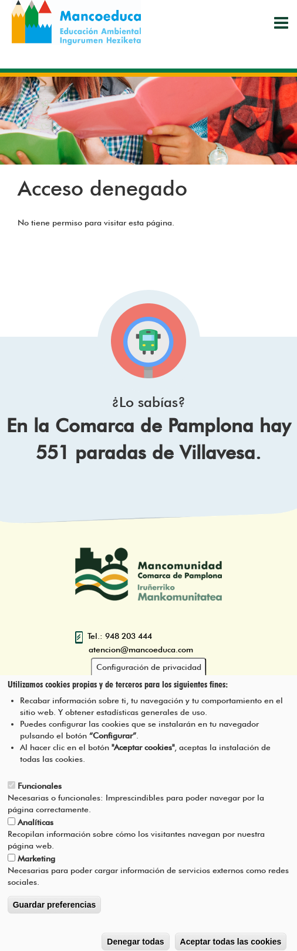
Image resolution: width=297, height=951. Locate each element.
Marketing (36, 874)
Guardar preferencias (54, 920)
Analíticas (35, 838)
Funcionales (40, 801)
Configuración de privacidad (148, 683)
